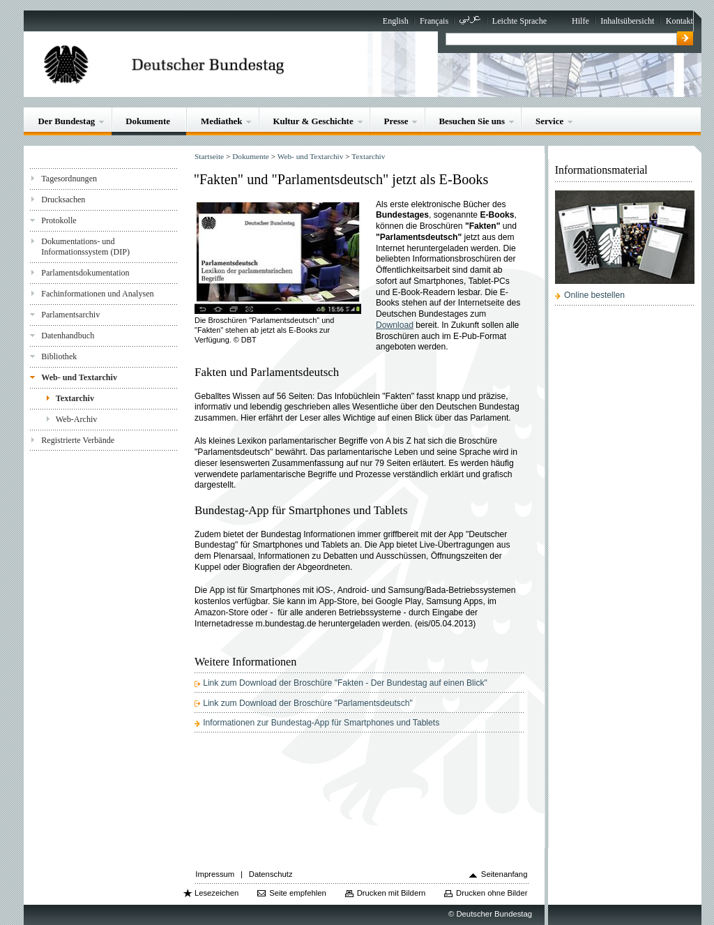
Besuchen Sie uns (472, 121)
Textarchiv (75, 398)
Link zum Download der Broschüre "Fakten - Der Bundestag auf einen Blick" (345, 683)
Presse (396, 121)
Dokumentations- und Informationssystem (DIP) (85, 246)
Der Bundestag (66, 121)
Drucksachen (63, 199)
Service (549, 121)
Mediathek (222, 121)
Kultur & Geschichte (313, 121)
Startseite (209, 156)
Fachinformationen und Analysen (97, 294)
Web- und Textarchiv (79, 377)
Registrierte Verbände (77, 440)
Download (394, 325)
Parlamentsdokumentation (85, 273)
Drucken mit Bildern (391, 893)
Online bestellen (594, 295)
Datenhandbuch (67, 335)
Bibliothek (59, 356)
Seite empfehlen (297, 893)
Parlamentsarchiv (70, 314)
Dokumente (148, 121)
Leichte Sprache (519, 21)
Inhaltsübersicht (627, 21)
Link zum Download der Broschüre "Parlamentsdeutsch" (308, 703)
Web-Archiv (77, 419)
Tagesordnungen (69, 178)
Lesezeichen (216, 893)
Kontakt (679, 21)
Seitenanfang (504, 874)
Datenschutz (271, 874)
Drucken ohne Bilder (491, 893)
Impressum (214, 874)
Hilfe (580, 21)
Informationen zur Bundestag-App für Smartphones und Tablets (321, 723)
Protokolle (58, 220)
